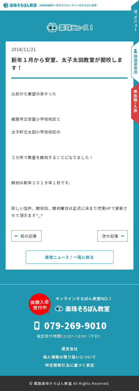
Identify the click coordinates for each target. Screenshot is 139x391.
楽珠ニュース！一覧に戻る (69, 257)
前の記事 (28, 236)
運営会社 (69, 348)
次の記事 (110, 236)
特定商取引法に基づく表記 (69, 365)
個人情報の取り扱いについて (69, 357)
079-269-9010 (75, 325)
